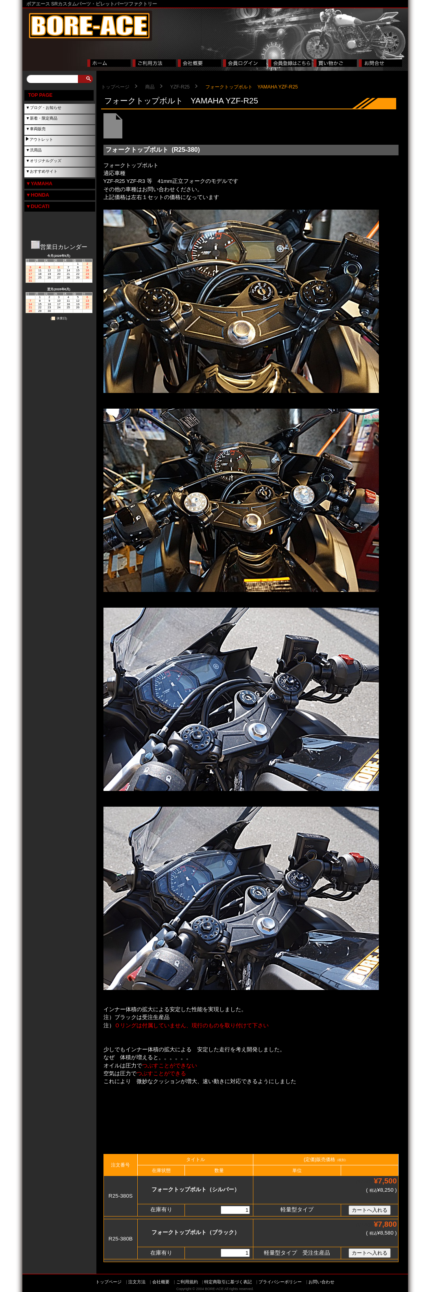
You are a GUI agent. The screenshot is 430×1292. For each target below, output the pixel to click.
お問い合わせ (321, 1281)
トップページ (115, 87)
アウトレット (41, 139)
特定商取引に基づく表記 (228, 1281)
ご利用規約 (187, 1281)
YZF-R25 (180, 87)
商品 (150, 87)
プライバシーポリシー (280, 1281)
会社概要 (161, 1281)
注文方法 (137, 1281)
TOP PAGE (40, 95)
